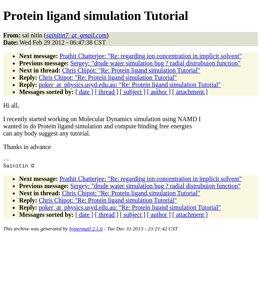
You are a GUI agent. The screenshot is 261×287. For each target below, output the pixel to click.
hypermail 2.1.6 (86, 231)
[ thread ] (106, 91)
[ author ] (159, 91)
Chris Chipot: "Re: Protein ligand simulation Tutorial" (131, 70)
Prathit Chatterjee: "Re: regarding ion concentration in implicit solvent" (150, 56)
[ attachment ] (190, 91)
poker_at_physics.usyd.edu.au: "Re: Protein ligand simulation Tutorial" (130, 84)
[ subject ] (132, 91)
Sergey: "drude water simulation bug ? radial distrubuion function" (156, 63)
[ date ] (84, 91)
